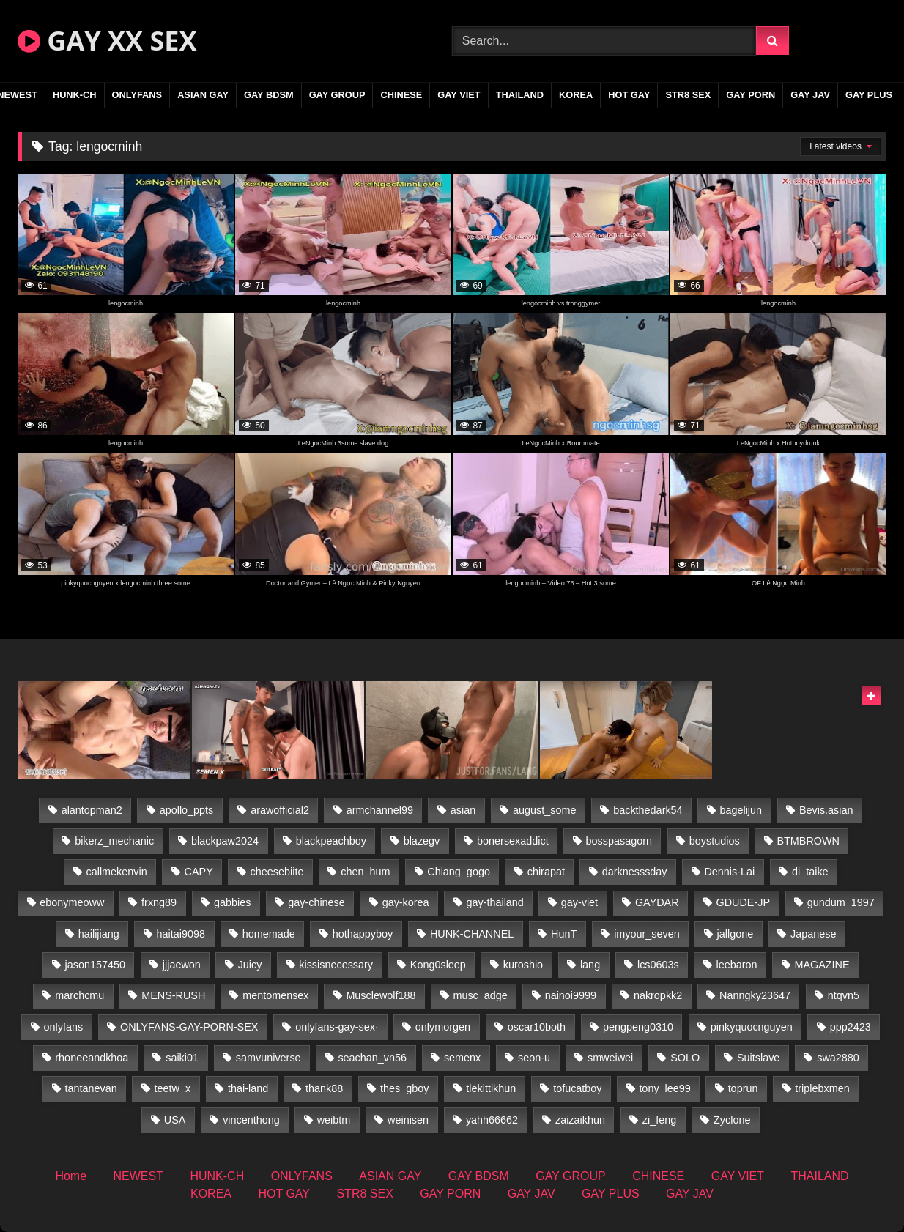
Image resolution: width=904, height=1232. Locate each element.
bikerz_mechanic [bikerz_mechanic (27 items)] (114, 841)
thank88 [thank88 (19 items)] (324, 1088)
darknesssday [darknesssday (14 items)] (634, 871)
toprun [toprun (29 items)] (743, 1088)
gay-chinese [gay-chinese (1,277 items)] (316, 902)
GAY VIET (458, 94)
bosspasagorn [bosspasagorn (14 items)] (619, 841)
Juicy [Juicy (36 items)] (250, 965)
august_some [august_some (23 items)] (544, 810)
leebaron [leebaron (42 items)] (736, 965)
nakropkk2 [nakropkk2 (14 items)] (658, 995)
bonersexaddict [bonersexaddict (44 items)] (513, 841)
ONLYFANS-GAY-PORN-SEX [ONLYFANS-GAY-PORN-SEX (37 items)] (189, 1027)
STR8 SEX (688, 94)
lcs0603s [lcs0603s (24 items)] (658, 965)
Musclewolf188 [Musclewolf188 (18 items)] (380, 995)
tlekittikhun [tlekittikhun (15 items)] (491, 1088)
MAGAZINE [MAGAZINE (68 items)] (821, 965)
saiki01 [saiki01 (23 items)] (182, 1058)
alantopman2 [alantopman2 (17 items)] (92, 810)
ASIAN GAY (203, 94)
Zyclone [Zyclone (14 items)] (732, 1120)
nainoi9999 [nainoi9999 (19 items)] (570, 995)
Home (70, 1176)
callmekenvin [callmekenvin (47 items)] (116, 871)
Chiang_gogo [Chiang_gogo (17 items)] (458, 871)
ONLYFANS (137, 94)
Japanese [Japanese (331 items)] (813, 934)
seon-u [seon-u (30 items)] (534, 1058)
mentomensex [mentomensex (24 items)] (275, 995)
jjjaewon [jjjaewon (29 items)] (182, 965)
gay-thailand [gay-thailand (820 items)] (494, 902)
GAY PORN (750, 94)
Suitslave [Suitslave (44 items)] (758, 1058)
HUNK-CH (75, 94)
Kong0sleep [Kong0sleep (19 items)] (438, 965)
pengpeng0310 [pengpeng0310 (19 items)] (638, 1027)
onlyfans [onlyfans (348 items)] (64, 1027)
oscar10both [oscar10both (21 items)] (537, 1027)
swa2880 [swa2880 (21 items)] (838, 1058)
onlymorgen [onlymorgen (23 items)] (442, 1027)
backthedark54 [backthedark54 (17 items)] (647, 810)
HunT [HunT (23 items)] (564, 934)
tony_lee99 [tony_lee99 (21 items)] (664, 1088)
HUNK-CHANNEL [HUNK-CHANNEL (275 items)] (472, 934)
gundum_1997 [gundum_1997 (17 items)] (841, 902)
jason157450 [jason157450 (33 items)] (95, 965)
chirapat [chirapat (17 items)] (546, 871)
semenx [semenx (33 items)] (462, 1058)
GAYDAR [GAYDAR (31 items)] (657, 902)
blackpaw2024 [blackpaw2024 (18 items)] (225, 841)
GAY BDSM (269, 94)
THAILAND (520, 94)
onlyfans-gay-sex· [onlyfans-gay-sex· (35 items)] (336, 1027)
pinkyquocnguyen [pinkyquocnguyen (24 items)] (752, 1027)
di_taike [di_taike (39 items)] (810, 871)
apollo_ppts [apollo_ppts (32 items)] (187, 810)
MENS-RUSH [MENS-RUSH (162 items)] (173, 995)
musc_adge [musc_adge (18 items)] (480, 995)
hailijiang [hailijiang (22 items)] (98, 934)
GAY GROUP (337, 94)
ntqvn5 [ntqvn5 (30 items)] (843, 995)
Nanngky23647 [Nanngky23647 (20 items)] (754, 995)
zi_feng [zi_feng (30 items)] (659, 1120)
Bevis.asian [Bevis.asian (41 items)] (826, 810)
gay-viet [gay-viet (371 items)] (579, 902)
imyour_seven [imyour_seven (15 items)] (647, 934)
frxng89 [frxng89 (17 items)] (159, 902)
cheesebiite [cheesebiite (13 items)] (277, 871)
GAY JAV (810, 94)
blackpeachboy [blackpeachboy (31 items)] (331, 841)
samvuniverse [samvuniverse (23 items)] (268, 1058)
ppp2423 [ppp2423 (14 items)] (850, 1027)
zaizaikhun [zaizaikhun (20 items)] (580, 1120)
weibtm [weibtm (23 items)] (334, 1120)
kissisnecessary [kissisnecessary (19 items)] (336, 965)
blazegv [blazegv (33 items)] (422, 841)
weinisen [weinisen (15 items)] (408, 1120)
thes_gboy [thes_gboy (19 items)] (404, 1088)
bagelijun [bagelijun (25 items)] (740, 810)
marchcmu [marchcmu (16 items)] (79, 995)
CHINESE (401, 94)
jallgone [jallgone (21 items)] (735, 934)
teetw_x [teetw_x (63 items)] (173, 1088)
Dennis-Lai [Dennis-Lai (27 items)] (729, 871)
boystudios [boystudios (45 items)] (714, 841)
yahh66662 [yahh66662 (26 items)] (492, 1120)
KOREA (576, 94)
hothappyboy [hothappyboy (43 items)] (363, 934)
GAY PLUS (868, 94)
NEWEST (138, 1176)
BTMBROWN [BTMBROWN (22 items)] (808, 841)
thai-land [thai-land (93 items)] (248, 1088)
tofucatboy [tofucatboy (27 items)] (577, 1088)
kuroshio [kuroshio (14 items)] (523, 965)
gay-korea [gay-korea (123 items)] (405, 902)
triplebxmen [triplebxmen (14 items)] (822, 1088)
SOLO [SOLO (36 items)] (685, 1058)
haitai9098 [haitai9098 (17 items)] (181, 934)
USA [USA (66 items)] (175, 1120)
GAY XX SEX (107, 41)
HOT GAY (629, 94)
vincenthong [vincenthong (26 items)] (251, 1120)
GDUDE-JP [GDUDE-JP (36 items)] (743, 902)
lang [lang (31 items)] (590, 965)
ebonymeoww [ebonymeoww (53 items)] (72, 902)
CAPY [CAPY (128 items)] (199, 871)
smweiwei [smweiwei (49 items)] (610, 1058)
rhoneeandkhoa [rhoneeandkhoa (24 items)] (91, 1058)
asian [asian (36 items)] (463, 810)
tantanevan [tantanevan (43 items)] (91, 1088)
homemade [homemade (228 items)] (268, 934)
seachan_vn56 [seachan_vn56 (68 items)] (372, 1058)
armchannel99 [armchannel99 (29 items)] (380, 810)
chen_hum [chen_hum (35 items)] (365, 871)
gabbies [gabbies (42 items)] (232, 902)
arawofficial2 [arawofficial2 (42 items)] (280, 810)
